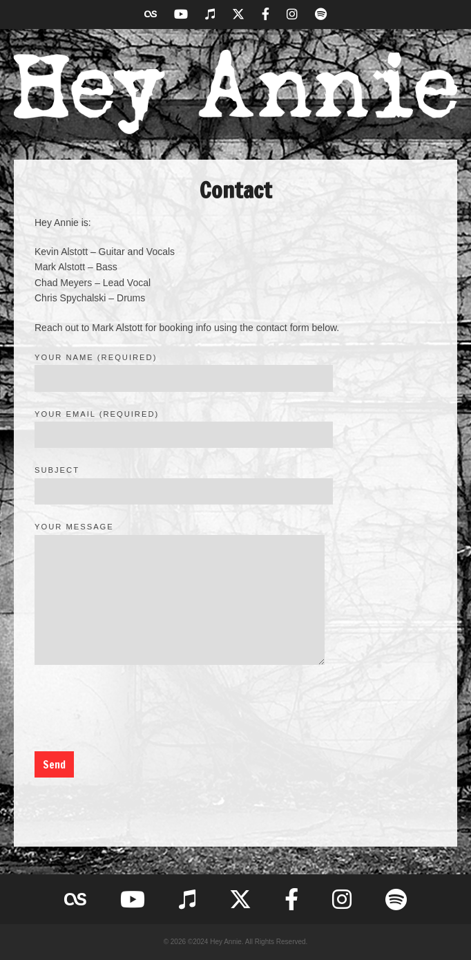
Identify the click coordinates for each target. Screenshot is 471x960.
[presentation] (139, 710)
